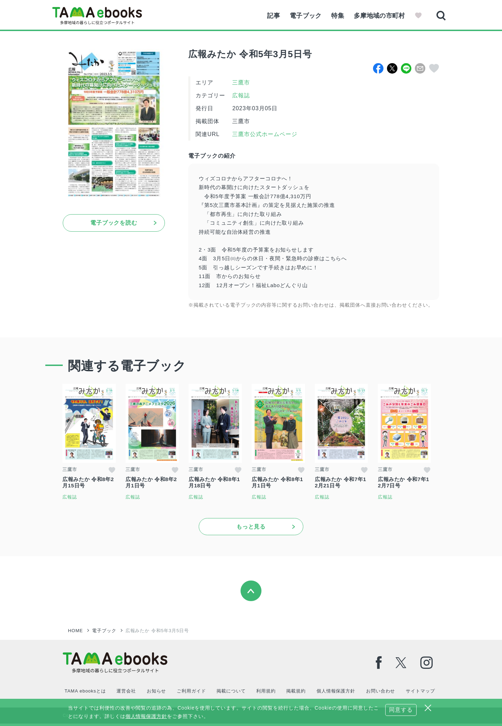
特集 (336, 15)
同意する (401, 710)
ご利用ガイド (190, 693)
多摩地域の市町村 (378, 15)
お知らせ (156, 693)
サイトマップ (419, 693)
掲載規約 (295, 693)
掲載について (230, 693)
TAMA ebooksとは (85, 693)
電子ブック (303, 15)
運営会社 (126, 693)
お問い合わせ (379, 693)
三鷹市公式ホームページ (263, 134)
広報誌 (241, 95)
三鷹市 (241, 82)
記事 (270, 15)
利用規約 (265, 693)
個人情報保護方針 (334, 693)
